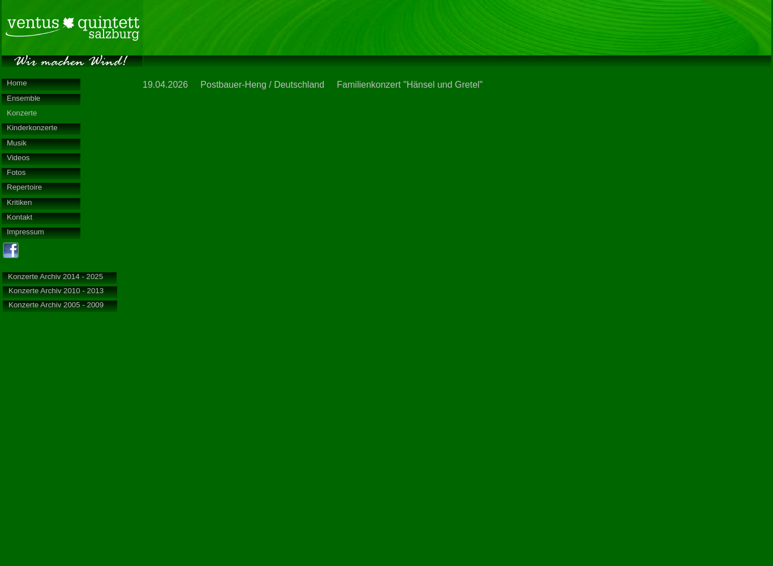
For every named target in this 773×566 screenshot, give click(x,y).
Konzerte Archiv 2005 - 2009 (56, 305)
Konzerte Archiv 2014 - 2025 (55, 276)
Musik (17, 143)
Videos (18, 157)
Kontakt (19, 217)
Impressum (25, 232)
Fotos (16, 172)
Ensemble (23, 98)
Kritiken (19, 202)
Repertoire (24, 187)
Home (17, 83)
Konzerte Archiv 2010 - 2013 (56, 290)
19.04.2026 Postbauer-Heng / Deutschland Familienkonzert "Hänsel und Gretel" (313, 84)
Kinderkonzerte (32, 127)
